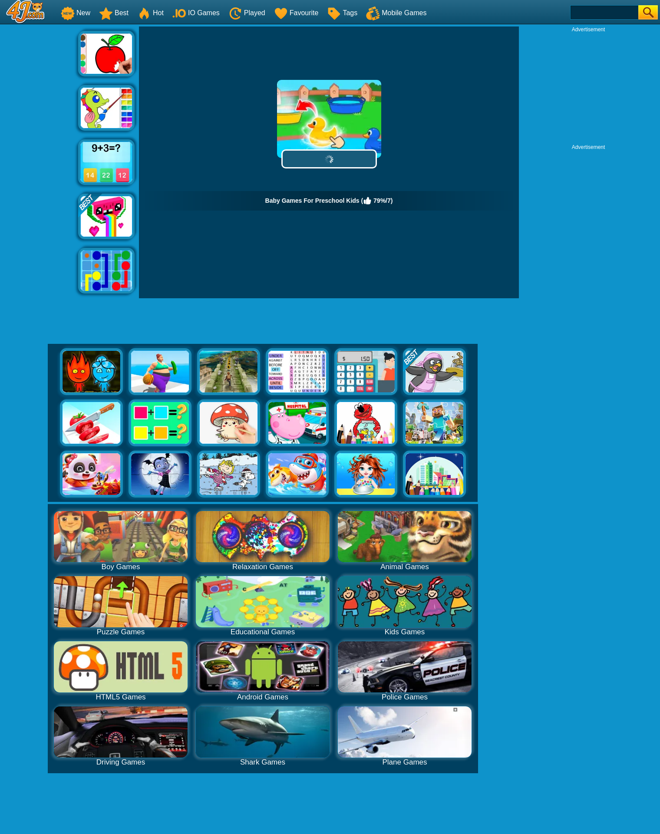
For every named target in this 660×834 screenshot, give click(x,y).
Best (114, 12)
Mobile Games (396, 12)
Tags (342, 12)
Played (246, 12)
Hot (150, 12)
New (75, 12)
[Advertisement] (39, 156)
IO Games (196, 12)
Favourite (296, 12)
